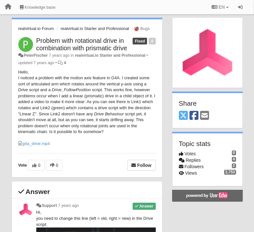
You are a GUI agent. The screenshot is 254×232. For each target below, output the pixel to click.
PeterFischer (36, 55)
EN (220, 7)
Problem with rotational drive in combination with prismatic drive (81, 44)
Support (49, 205)
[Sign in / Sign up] (240, 7)
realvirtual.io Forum (36, 28)
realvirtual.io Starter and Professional (95, 28)
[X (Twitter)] (183, 115)
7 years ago (68, 205)
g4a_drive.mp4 (36, 143)
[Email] (204, 115)
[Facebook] (193, 115)
